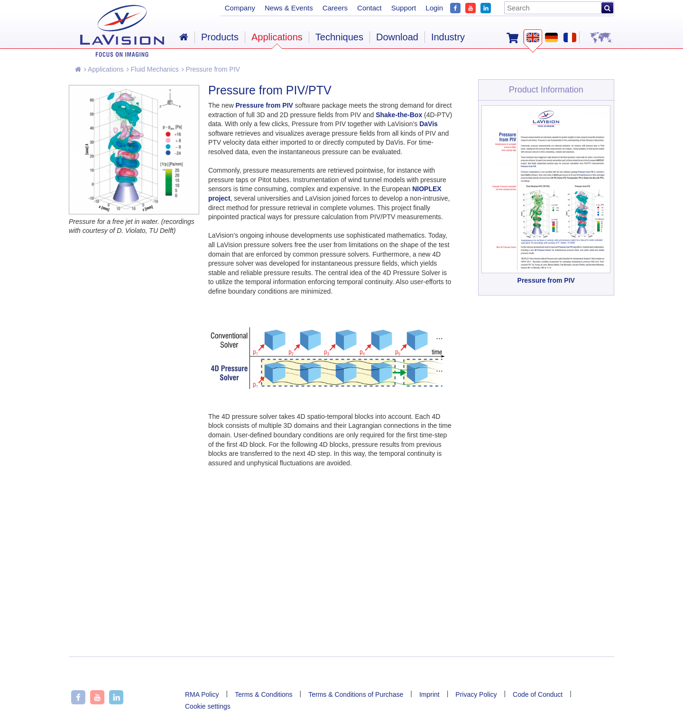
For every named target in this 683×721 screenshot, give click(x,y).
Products (220, 37)
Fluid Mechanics (153, 69)
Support (403, 8)
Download (397, 37)
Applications (104, 69)
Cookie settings (208, 706)
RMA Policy (202, 694)
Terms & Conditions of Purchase (355, 694)
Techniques (339, 37)
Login (434, 8)
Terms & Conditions (263, 694)
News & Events (289, 8)
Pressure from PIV (211, 69)
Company (240, 8)
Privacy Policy (476, 694)
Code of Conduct (538, 694)
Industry (448, 37)
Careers (335, 8)
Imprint (429, 694)
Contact (369, 8)
